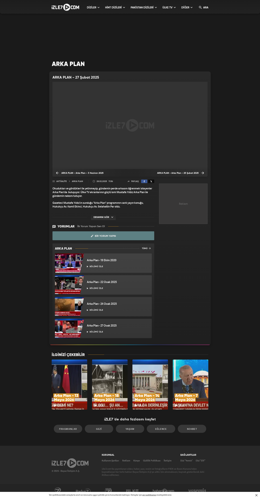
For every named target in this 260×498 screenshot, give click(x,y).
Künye (136, 460)
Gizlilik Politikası (152, 460)
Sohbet (192, 428)
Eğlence (161, 428)
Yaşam (130, 428)
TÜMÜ (146, 248)
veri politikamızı (149, 494)
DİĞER (186, 7)
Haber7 (163, 491)
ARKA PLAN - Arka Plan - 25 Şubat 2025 (180, 173)
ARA (203, 7)
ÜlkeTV (132, 491)
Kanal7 (58, 491)
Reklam (126, 460)
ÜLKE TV (169, 7)
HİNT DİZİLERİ (115, 7)
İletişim (168, 460)
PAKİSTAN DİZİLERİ (144, 7)
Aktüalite (61, 181)
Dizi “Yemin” (186, 460)
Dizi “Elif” (200, 460)
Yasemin (197, 491)
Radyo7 (83, 491)
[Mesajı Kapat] (256, 495)
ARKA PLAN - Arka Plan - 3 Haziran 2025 (80, 173)
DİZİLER (93, 7)
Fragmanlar (68, 428)
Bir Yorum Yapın (103, 236)
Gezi (99, 428)
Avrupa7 (108, 491)
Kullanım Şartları (110, 460)
